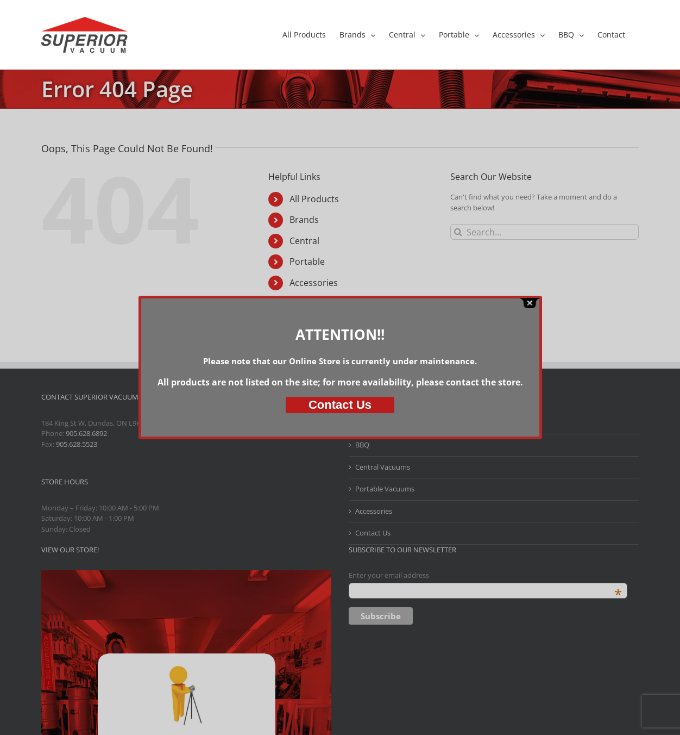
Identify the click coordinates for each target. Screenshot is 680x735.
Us (340, 405)
